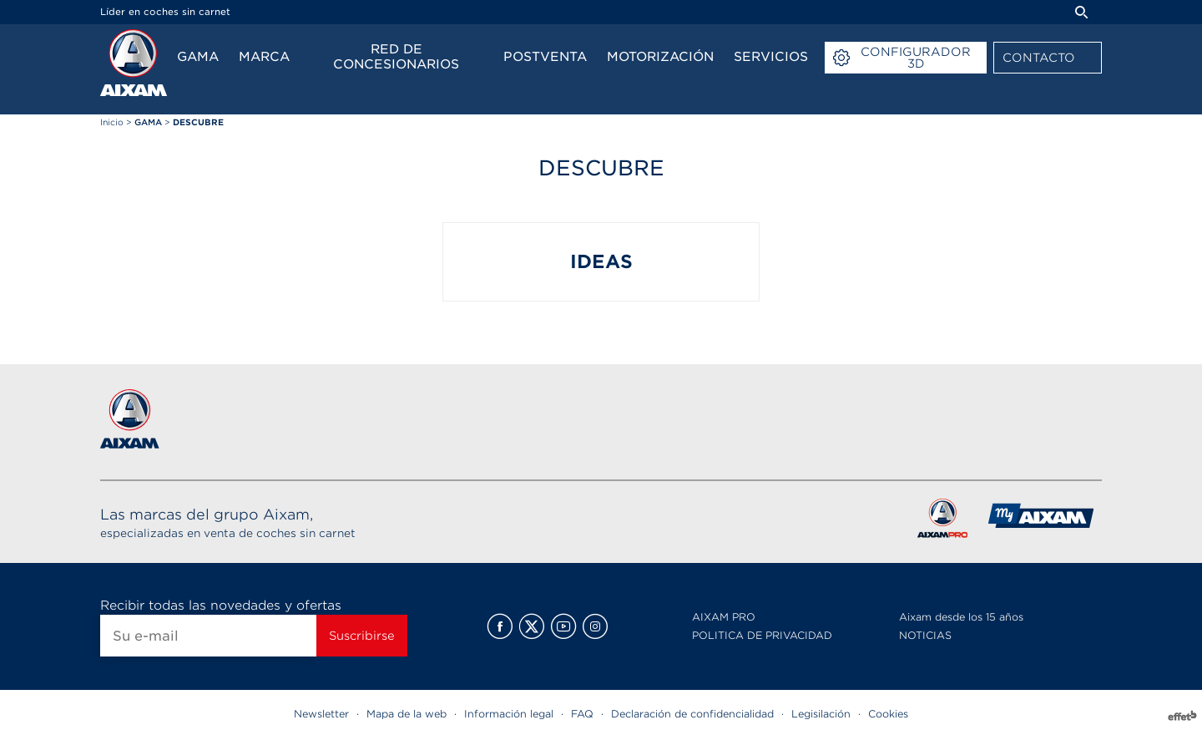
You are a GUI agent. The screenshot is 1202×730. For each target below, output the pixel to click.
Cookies (888, 713)
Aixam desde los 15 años (961, 617)
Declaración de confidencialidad (692, 713)
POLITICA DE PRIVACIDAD (762, 635)
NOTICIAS (925, 635)
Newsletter (321, 713)
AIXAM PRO (723, 617)
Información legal (508, 713)
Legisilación (821, 713)
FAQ (582, 713)
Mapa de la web (406, 713)
